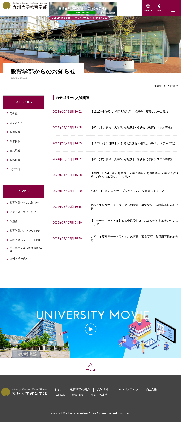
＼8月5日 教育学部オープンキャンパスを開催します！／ (127, 190)
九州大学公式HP (19, 258)
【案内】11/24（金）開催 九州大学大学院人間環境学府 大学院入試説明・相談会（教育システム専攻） (134, 175)
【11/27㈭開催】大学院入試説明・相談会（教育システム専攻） (130, 111)
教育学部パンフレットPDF (26, 230)
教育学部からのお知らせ (24, 202)
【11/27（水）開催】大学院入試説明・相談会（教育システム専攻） (133, 143)
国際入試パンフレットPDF (26, 239)
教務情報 (15, 159)
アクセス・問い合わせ (23, 211)
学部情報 (15, 141)
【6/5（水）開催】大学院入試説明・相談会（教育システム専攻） (132, 159)
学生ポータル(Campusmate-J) (26, 249)
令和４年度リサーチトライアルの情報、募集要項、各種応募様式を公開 (134, 238)
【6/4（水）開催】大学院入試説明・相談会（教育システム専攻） (132, 127)
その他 (14, 113)
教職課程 (15, 131)
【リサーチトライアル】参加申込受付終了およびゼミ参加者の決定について (134, 222)
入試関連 (15, 169)
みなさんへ (16, 122)
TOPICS (23, 191)
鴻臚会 (14, 221)
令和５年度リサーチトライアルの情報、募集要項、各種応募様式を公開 (134, 206)
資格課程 (15, 150)
